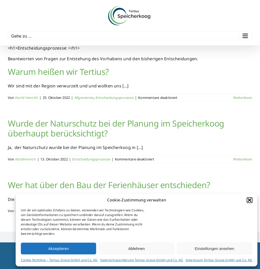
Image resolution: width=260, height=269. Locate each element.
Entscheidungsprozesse (115, 97)
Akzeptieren (58, 248)
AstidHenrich (25, 159)
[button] (249, 200)
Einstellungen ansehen (214, 248)
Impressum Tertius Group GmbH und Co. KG (219, 260)
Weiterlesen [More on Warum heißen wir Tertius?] (242, 97)
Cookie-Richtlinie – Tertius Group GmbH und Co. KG (59, 260)
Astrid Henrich (26, 97)
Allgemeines (84, 97)
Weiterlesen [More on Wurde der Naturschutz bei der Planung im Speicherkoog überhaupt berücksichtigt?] (242, 159)
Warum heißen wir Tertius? (58, 71)
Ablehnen (136, 248)
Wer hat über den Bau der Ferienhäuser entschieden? (109, 184)
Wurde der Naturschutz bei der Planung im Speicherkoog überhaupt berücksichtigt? (116, 128)
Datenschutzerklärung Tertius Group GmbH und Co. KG (141, 260)
